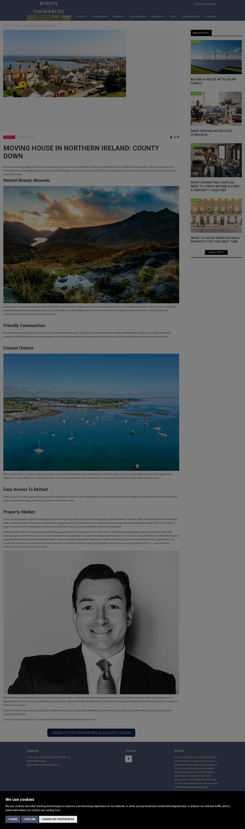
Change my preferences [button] (58, 819)
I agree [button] (13, 819)
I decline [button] (30, 819)
